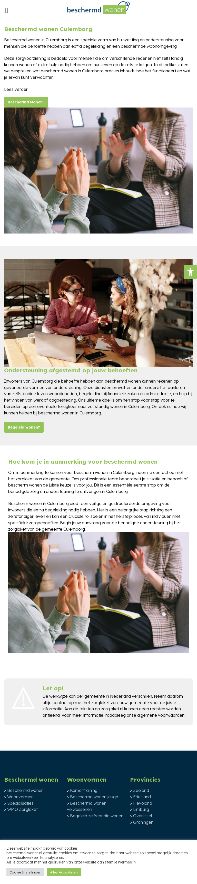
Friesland (142, 796)
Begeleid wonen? (24, 427)
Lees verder (16, 89)
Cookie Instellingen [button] (25, 872)
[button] (190, 272)
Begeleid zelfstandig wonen (96, 815)
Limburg (141, 809)
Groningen (143, 822)
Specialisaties (20, 803)
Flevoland (142, 803)
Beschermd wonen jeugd (94, 796)
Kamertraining (83, 790)
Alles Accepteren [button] (64, 872)
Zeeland (141, 790)
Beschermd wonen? (26, 102)
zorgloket (100, 702)
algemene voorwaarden (160, 715)
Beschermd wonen (25, 790)
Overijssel (142, 815)
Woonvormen (20, 796)
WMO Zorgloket (22, 809)
